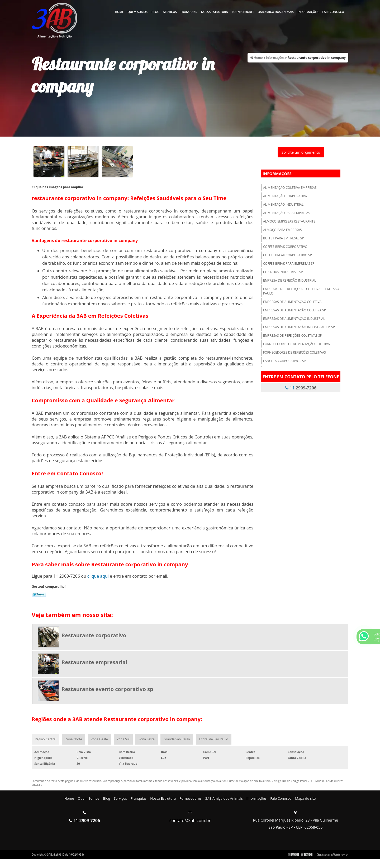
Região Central (45, 739)
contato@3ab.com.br (190, 820)
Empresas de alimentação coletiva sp (294, 310)
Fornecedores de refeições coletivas (294, 352)
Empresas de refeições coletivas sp (292, 335)
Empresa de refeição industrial (289, 280)
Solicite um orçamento (301, 152)
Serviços (170, 12)
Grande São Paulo (177, 739)
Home (119, 12)
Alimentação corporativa (285, 196)
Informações (308, 12)
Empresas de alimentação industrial (294, 318)
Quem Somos (138, 12)
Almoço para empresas (282, 230)
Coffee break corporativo (285, 246)
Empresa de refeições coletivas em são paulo (301, 291)
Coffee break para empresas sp (289, 263)
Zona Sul (123, 739)
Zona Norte (73, 739)
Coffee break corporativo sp (287, 255)
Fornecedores (243, 12)
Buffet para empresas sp (283, 238)
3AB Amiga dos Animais (276, 12)
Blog (155, 12)
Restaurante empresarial (94, 662)
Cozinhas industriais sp (283, 272)
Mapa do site (305, 798)
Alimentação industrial (283, 204)
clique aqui (98, 576)
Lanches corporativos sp (284, 361)
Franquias (189, 12)
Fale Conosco (333, 12)
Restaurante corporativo (93, 635)
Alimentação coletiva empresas (290, 187)
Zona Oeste (99, 739)
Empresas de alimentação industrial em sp (299, 327)
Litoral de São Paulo (213, 739)
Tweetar (39, 594)
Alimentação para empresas (286, 213)
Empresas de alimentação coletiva (292, 302)
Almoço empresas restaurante (289, 221)
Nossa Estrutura (214, 12)
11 (300, 388)
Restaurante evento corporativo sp (107, 689)
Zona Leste (147, 739)
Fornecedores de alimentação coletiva (296, 344)
